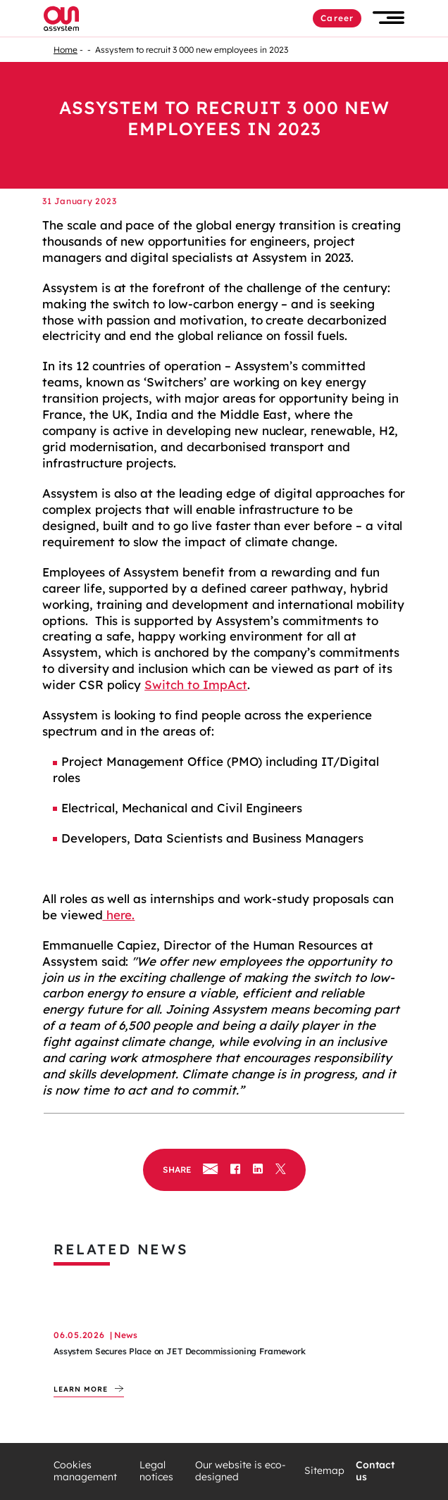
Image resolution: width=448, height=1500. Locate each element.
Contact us (375, 1471)
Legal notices (156, 1471)
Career (337, 18)
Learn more (81, 1389)
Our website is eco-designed (240, 1471)
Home (65, 49)
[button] (388, 18)
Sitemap (324, 1471)
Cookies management (85, 1471)
